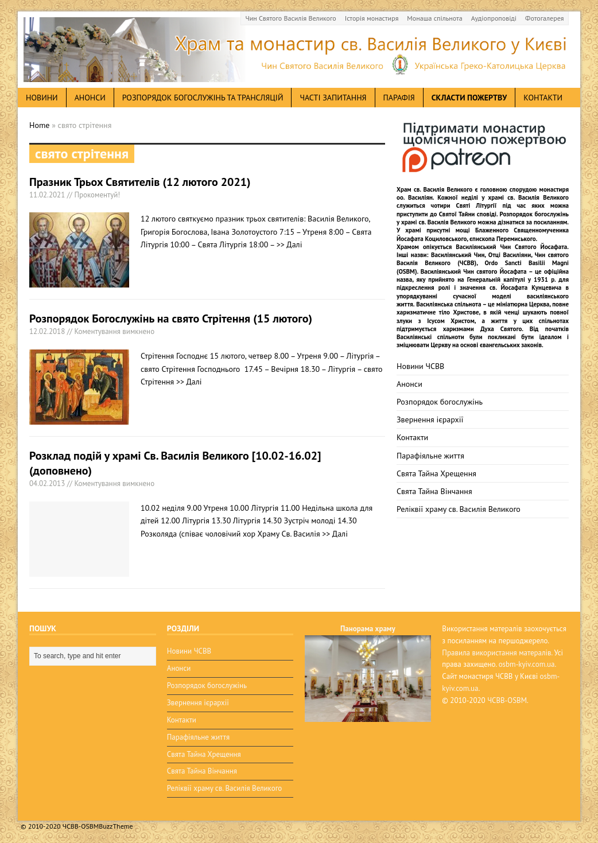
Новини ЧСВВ (420, 366)
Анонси (409, 384)
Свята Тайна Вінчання (434, 491)
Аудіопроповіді (494, 18)
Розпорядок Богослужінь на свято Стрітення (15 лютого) (170, 318)
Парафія (399, 97)
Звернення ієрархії (430, 419)
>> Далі (289, 244)
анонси (90, 97)
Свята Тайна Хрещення (436, 473)
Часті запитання (333, 97)
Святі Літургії (476, 205)
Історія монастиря (372, 18)
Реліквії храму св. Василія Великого (459, 509)
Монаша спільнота (434, 18)
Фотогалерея (544, 18)
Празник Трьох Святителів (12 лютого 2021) (140, 181)
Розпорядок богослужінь (440, 402)
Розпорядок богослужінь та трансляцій (203, 97)
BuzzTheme (116, 826)
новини (42, 97)
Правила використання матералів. (497, 653)
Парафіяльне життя (430, 455)
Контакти (542, 97)
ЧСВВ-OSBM (507, 700)
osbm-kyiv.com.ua (527, 664)
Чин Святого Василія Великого (291, 18)
